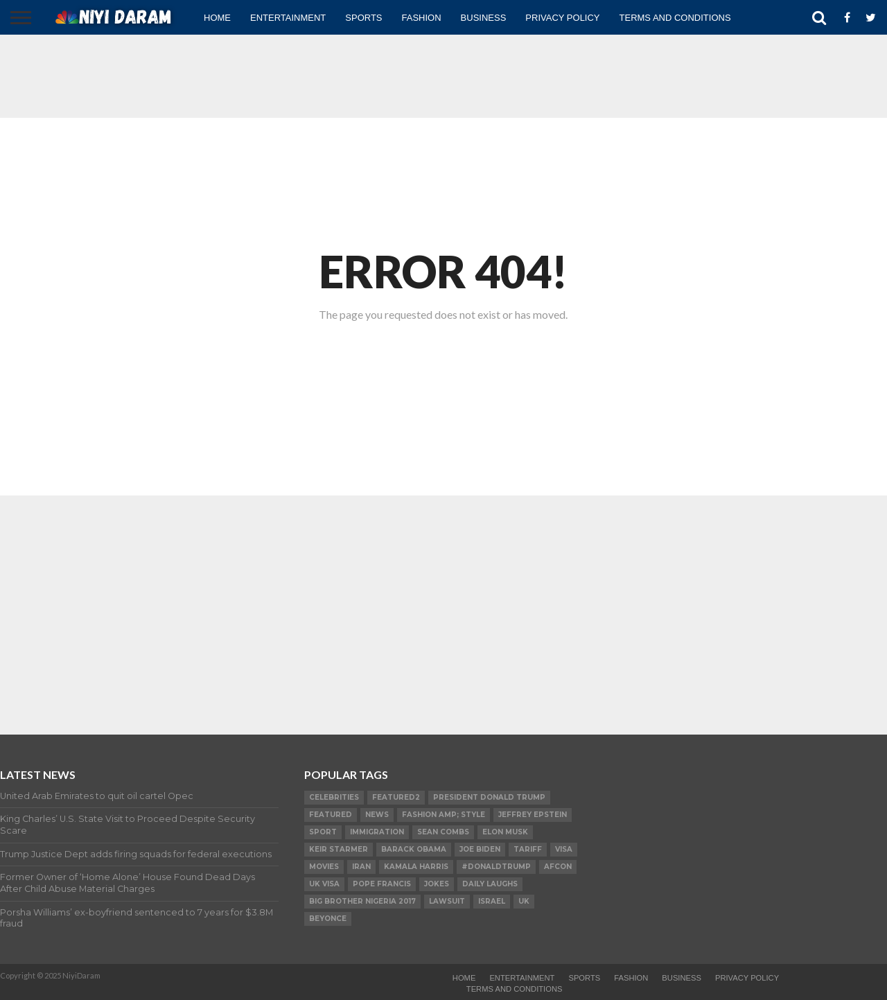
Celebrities (334, 797)
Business (484, 17)
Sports (363, 17)
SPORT (323, 831)
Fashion (421, 17)
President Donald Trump (489, 797)
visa (563, 849)
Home (217, 17)
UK (523, 901)
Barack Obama (413, 849)
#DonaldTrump (496, 866)
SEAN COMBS (443, 831)
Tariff (527, 849)
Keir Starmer (338, 849)
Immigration (377, 831)
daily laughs (490, 883)
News (377, 814)
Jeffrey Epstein (532, 814)
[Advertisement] (443, 76)
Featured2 (396, 797)
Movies (324, 866)
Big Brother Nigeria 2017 (362, 901)
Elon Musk (505, 831)
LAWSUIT (447, 901)
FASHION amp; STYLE (443, 814)
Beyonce (327, 918)
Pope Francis (382, 883)
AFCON (558, 866)
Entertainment (288, 17)
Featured (330, 814)
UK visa (324, 883)
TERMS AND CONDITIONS (675, 17)
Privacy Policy (562, 17)
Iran (361, 866)
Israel (491, 901)
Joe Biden (479, 849)
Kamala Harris (416, 866)
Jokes (436, 883)
